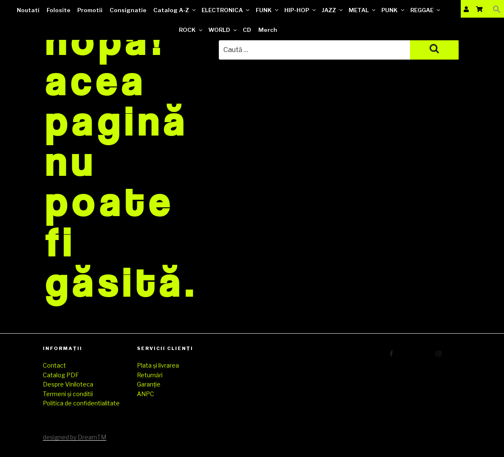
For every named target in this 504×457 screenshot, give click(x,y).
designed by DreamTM (74, 437)
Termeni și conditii (68, 393)
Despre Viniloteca (68, 384)
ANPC (145, 393)
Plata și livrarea (158, 365)
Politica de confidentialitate (81, 403)
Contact (54, 365)
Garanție (148, 384)
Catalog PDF (61, 375)
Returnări (150, 375)
